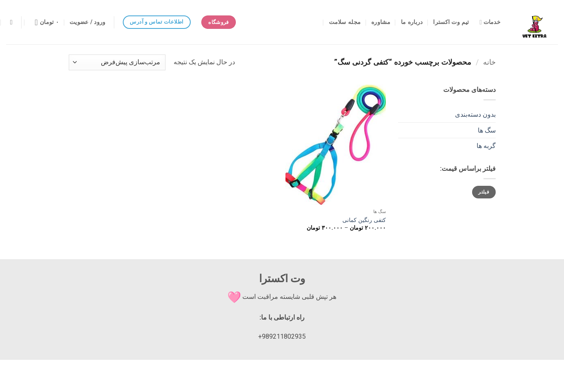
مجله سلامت (345, 22)
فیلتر (483, 192)
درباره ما (412, 22)
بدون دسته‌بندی (475, 114)
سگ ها (487, 130)
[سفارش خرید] (117, 62)
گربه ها (486, 146)
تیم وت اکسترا (451, 22)
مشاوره (380, 22)
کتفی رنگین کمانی (364, 220)
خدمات (490, 22)
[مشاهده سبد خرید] (44, 22)
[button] (87, 22)
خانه (489, 62)
